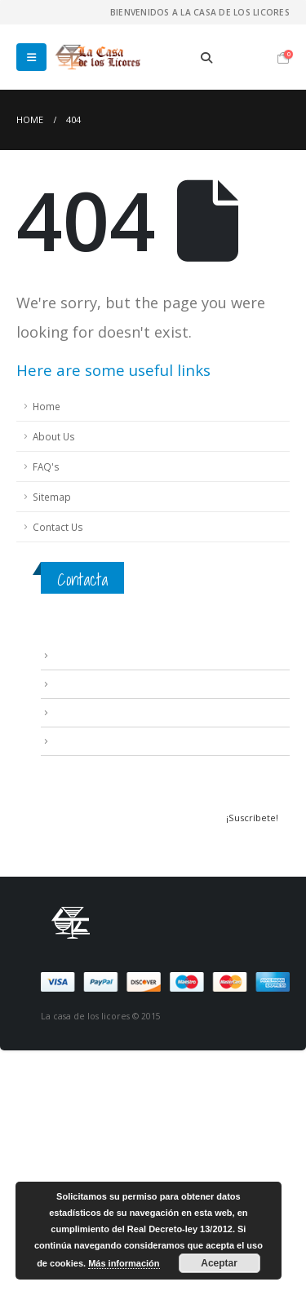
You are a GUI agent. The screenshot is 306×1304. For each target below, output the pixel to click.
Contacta (82, 579)
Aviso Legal (78, 654)
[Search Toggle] (206, 58)
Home (46, 406)
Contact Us (58, 526)
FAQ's (46, 466)
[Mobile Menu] (31, 57)
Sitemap (52, 496)
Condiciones (81, 683)
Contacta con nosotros (106, 711)
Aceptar (219, 1263)
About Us (54, 436)
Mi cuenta (74, 740)
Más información (123, 1263)
